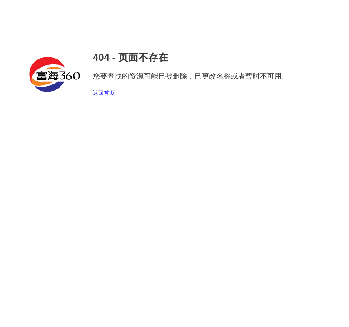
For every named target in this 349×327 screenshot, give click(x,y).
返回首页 (104, 93)
